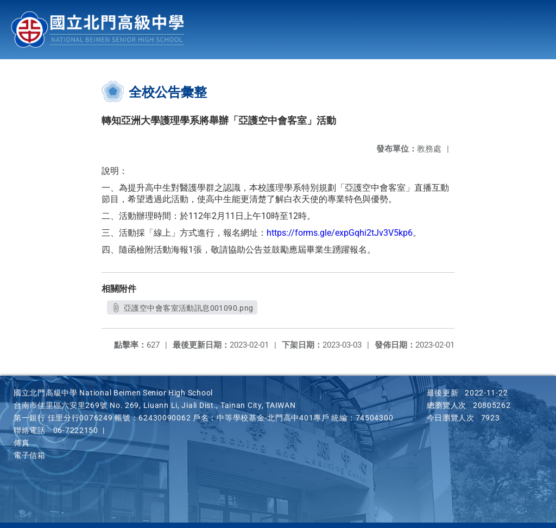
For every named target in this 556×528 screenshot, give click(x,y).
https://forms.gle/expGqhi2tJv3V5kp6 (340, 233)
